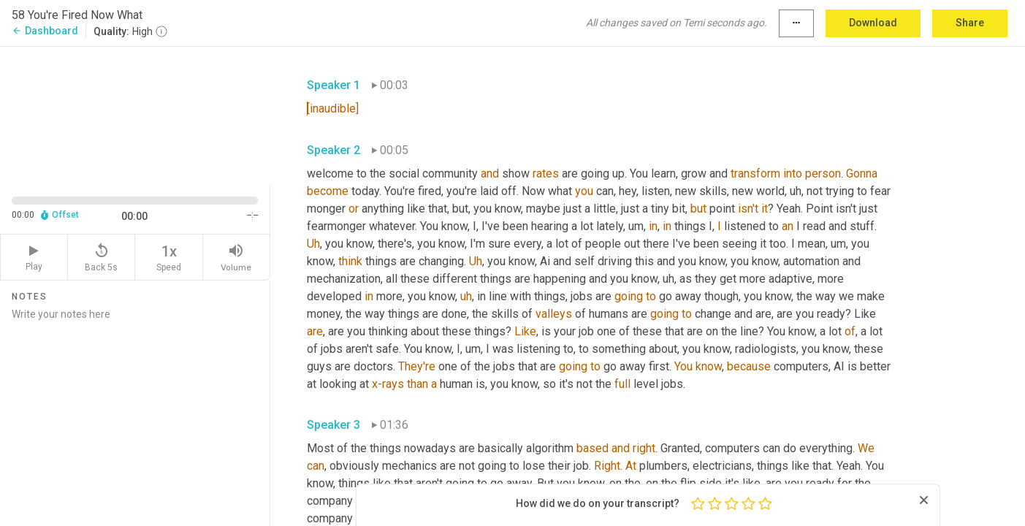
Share (970, 22)
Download (873, 22)
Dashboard (45, 31)
